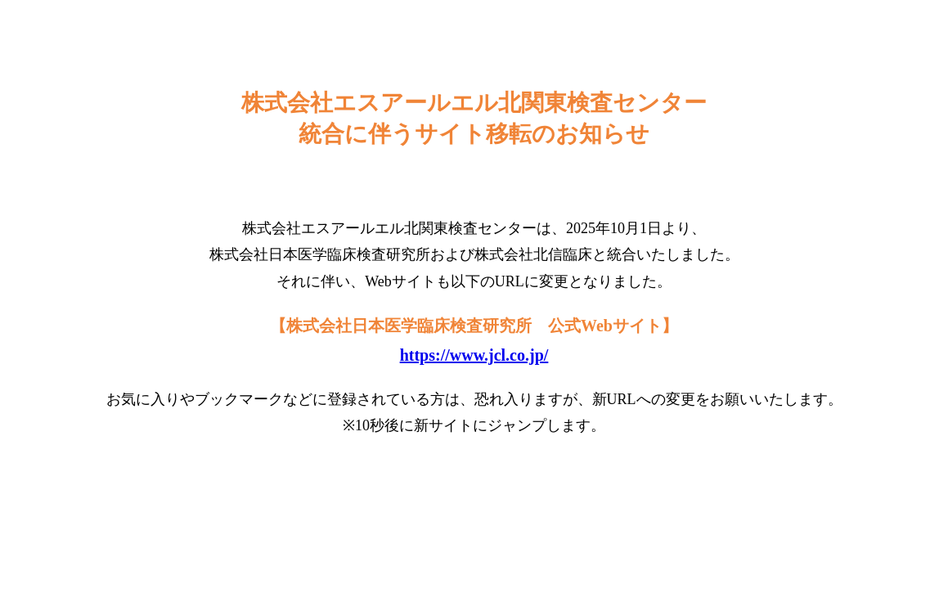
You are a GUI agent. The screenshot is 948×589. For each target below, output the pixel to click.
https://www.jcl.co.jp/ (474, 355)
